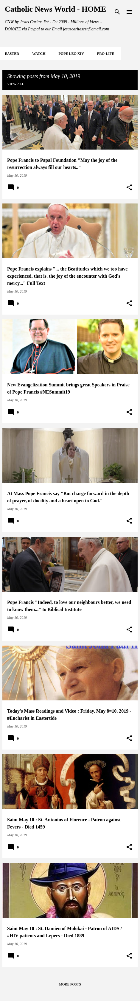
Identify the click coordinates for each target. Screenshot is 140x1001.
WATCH (38, 54)
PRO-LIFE (105, 54)
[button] (129, 188)
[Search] (117, 12)
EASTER (12, 54)
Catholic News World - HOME (55, 9)
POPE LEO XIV (71, 54)
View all (15, 84)
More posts (70, 984)
